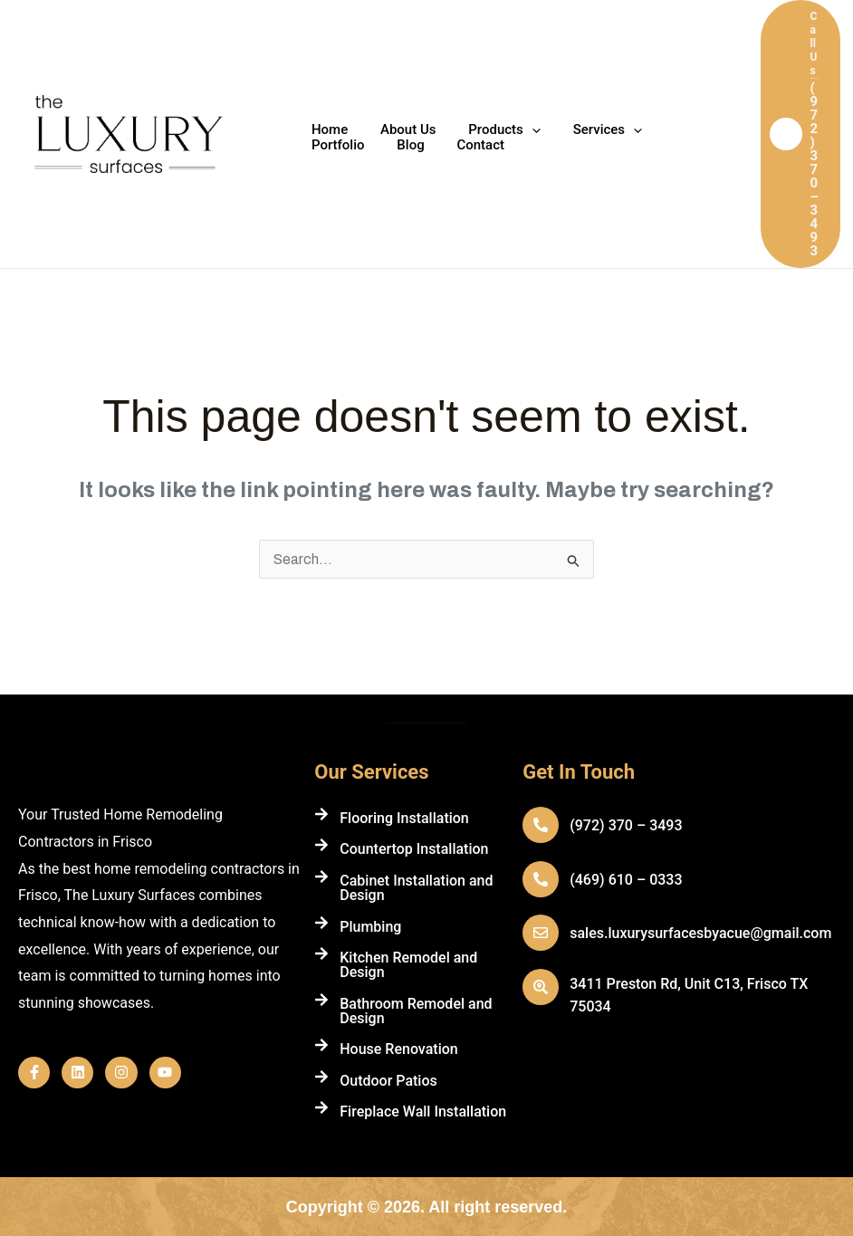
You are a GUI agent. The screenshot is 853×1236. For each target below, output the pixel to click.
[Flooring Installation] (321, 814)
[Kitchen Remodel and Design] (321, 953)
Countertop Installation (414, 849)
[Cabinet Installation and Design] (321, 876)
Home (327, 130)
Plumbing (370, 926)
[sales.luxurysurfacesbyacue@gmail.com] (540, 933)
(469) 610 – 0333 (626, 879)
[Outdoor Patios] (321, 1076)
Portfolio (677, 130)
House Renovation (398, 1049)
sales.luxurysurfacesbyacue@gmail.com (700, 933)
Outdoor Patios (388, 1080)
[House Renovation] (321, 1045)
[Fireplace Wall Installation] (321, 1107)
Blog (322, 145)
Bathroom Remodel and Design (416, 1011)
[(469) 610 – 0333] (540, 879)
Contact (387, 145)
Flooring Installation (404, 818)
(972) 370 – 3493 (626, 825)
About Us (400, 130)
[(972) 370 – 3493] (540, 825)
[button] (800, 134)
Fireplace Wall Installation (423, 1111)
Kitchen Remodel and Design (408, 965)
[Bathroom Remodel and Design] (321, 999)
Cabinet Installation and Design (416, 888)
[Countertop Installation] (321, 845)
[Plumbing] (321, 922)
